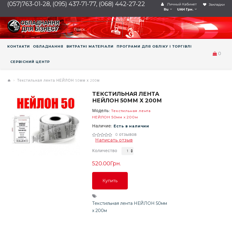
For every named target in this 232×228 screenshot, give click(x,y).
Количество (104, 151)
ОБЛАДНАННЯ (48, 46)
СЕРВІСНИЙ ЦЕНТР (30, 62)
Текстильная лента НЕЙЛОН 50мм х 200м (58, 81)
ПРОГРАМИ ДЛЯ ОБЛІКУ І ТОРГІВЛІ (154, 46)
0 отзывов (126, 135)
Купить (110, 180)
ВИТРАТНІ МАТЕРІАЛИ (90, 46)
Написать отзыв (114, 140)
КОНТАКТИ (18, 46)
